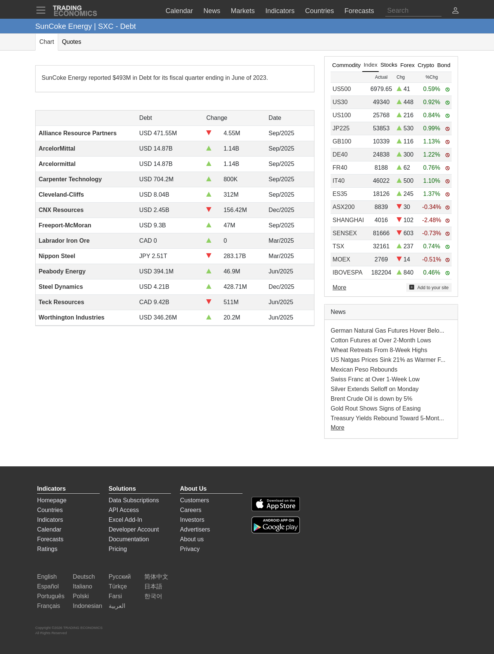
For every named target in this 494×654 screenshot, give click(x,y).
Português (50, 596)
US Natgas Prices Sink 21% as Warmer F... (388, 360)
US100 (341, 115)
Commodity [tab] (346, 65)
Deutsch (84, 576)
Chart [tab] (46, 42)
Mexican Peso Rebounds (364, 369)
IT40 (338, 181)
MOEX (341, 259)
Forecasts (50, 539)
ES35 (339, 194)
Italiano (82, 586)
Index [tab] (370, 64)
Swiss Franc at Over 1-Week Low (375, 379)
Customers (194, 500)
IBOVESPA (347, 272)
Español (48, 586)
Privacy (189, 549)
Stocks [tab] (388, 64)
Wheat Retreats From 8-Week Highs (379, 350)
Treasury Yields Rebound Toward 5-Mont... (387, 418)
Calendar (49, 529)
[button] (455, 11)
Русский (120, 576)
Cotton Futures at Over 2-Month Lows (381, 340)
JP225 (340, 128)
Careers (190, 510)
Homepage (51, 500)
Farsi (115, 596)
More (337, 427)
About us (192, 539)
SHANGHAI (348, 220)
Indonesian (87, 606)
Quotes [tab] (71, 42)
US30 (339, 102)
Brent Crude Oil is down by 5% (371, 399)
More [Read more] (339, 287)
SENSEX (344, 233)
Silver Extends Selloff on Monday (375, 389)
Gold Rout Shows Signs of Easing (376, 408)
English (47, 576)
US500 (341, 89)
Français (48, 606)
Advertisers (195, 529)
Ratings (47, 549)
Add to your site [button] (429, 287)
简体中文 (156, 576)
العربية (117, 606)
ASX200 (343, 207)
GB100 (341, 141)
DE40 (339, 154)
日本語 (153, 586)
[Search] (413, 10)
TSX (338, 246)
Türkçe (118, 586)
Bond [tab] (443, 65)
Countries (50, 510)
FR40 (339, 167)
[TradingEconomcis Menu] (43, 10)
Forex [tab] (407, 65)
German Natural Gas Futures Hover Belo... (387, 330)
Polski (81, 596)
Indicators (50, 520)
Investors (192, 520)
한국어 (153, 596)
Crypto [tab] (426, 65)
